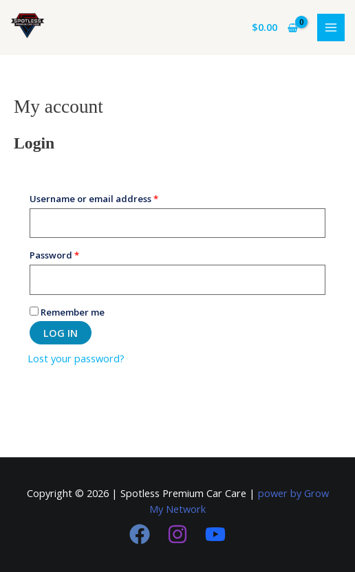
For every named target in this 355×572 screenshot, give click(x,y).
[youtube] (215, 534)
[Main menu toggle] (331, 27)
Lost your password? (76, 358)
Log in (60, 333)
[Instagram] (177, 534)
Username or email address (114, 197)
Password (75, 253)
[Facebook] (139, 534)
